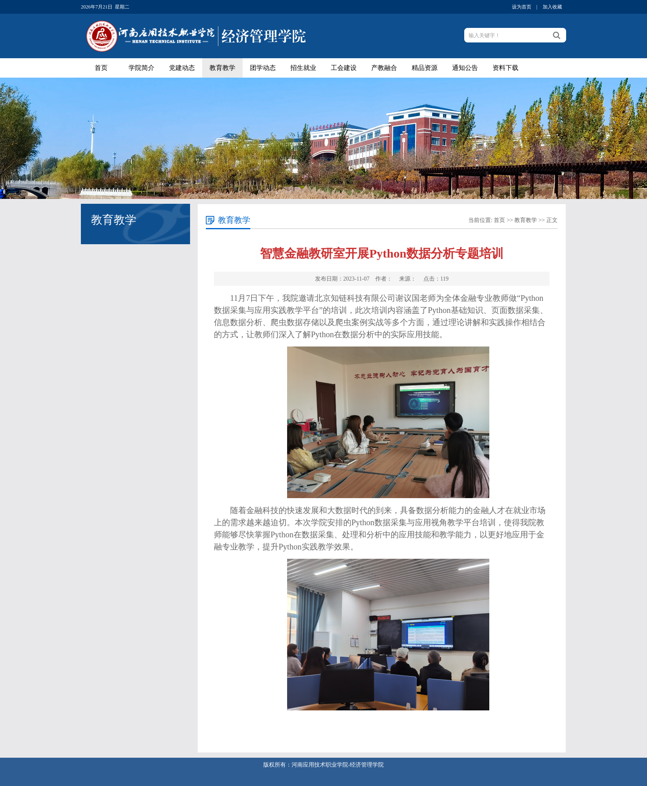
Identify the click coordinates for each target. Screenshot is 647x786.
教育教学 (222, 67)
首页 (101, 67)
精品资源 (425, 67)
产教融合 (384, 67)
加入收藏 (552, 7)
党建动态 (182, 67)
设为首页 (521, 7)
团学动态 (263, 67)
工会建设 (344, 67)
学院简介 (141, 67)
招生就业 (303, 67)
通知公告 (465, 67)
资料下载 (505, 67)
